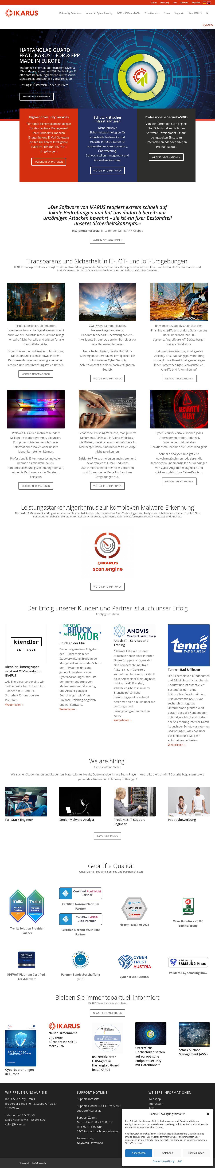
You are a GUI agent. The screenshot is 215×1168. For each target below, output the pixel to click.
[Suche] (207, 13)
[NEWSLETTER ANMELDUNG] (107, 1013)
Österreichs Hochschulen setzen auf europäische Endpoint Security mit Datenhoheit (150, 1056)
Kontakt (184, 2)
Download (90, 1143)
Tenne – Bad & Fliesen (184, 669)
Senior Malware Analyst (76, 820)
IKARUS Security (39, 1163)
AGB (180, 1161)
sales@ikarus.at (15, 1124)
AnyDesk (196, 2)
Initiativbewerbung (182, 820)
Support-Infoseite (88, 1099)
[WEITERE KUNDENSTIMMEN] (108, 240)
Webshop (164, 2)
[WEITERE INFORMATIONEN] (48, 162)
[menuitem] (154, 2)
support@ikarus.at (89, 1111)
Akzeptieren (139, 1152)
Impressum (155, 1104)
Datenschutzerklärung (163, 1161)
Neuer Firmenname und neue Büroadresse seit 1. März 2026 (63, 1039)
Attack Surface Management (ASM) (193, 1052)
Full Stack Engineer (19, 820)
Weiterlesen (14, 705)
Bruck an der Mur (72, 643)
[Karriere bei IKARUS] (107, 836)
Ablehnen (167, 1152)
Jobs (175, 2)
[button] (208, 1113)
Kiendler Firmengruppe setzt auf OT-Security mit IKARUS (23, 671)
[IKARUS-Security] (21, 13)
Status (154, 2)
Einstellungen (196, 1152)
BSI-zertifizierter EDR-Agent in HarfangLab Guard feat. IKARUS (105, 1063)
